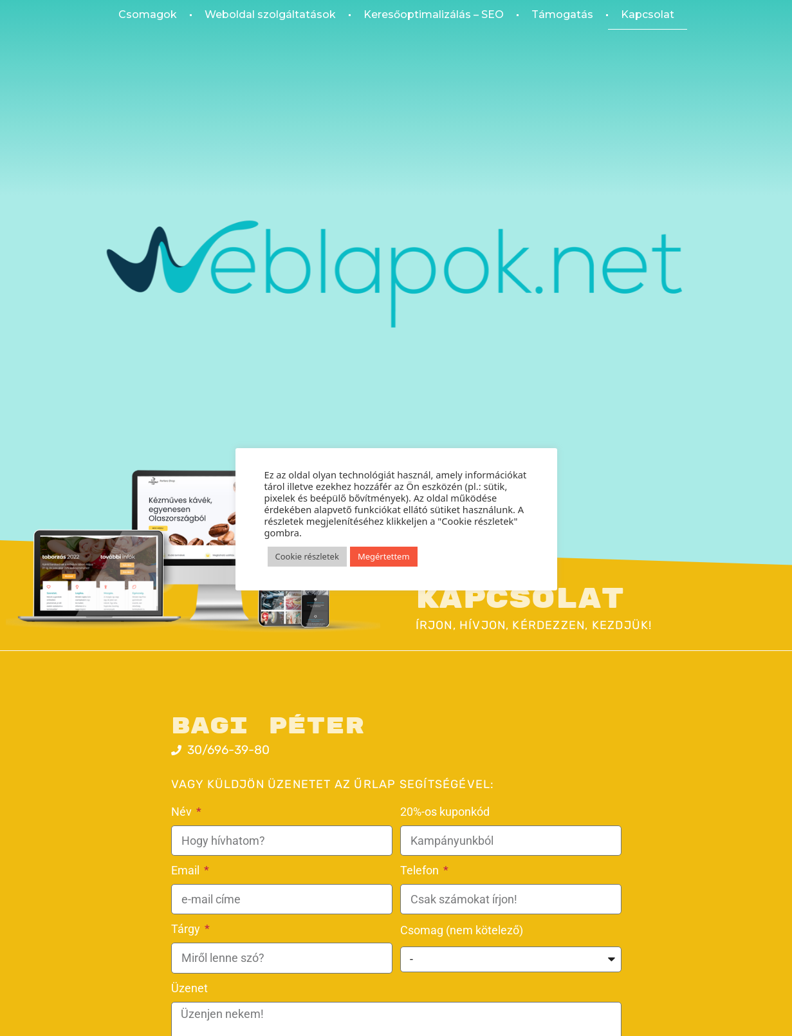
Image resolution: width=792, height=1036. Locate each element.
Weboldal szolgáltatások (270, 14)
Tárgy (187, 929)
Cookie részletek (307, 556)
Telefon (420, 870)
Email (186, 870)
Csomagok (147, 14)
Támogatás (562, 14)
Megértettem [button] (384, 556)
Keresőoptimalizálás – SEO (434, 14)
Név (182, 811)
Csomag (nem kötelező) (461, 930)
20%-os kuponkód (445, 811)
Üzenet (189, 988)
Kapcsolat (647, 14)
